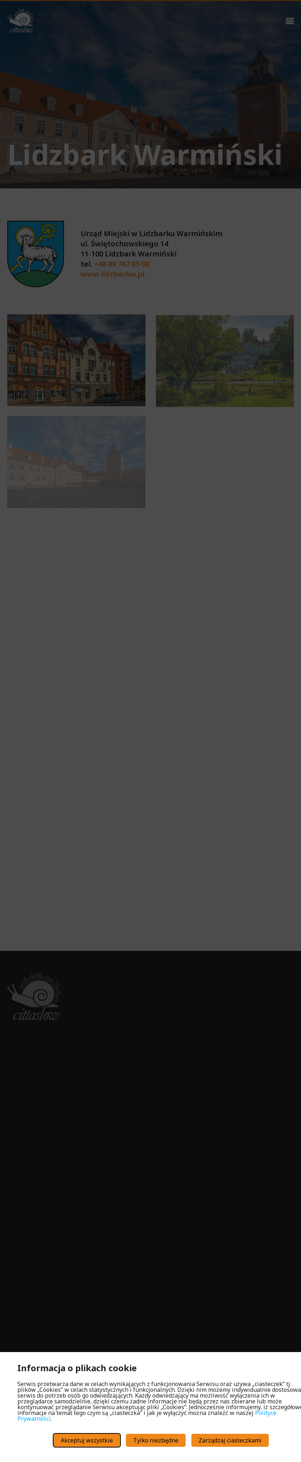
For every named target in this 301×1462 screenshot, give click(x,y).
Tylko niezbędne (155, 1440)
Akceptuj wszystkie (87, 1440)
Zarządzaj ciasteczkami (230, 1440)
